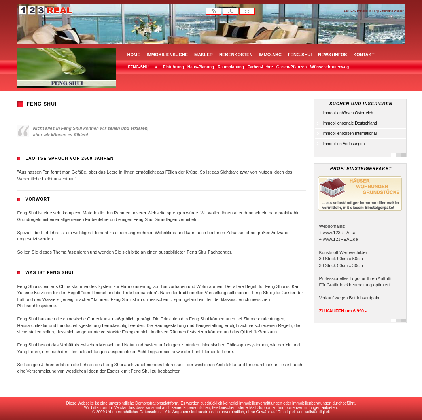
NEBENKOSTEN (235, 54)
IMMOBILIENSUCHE (167, 54)
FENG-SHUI (300, 54)
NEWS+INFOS (332, 54)
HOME (133, 54)
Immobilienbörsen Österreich (348, 113)
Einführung (173, 67)
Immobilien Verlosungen (344, 144)
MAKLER (203, 54)
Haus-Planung (200, 67)
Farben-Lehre (260, 67)
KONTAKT (363, 54)
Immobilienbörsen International (350, 133)
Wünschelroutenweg (329, 67)
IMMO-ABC (270, 54)
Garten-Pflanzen (291, 67)
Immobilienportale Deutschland (350, 123)
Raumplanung (231, 67)
